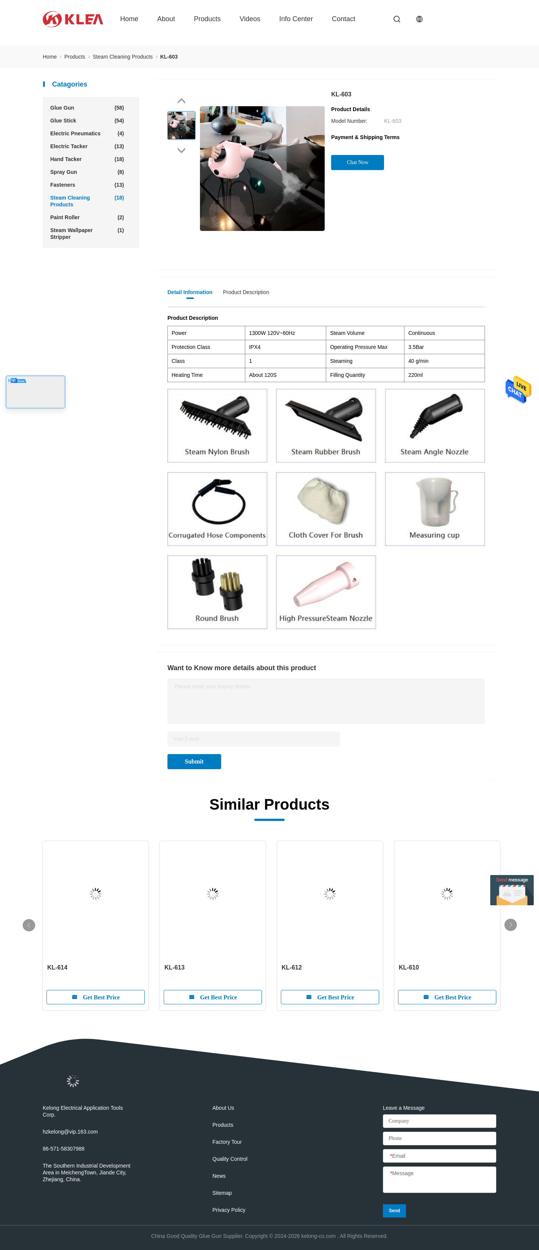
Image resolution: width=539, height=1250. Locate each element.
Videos (250, 19)
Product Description (246, 292)
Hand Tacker (87, 159)
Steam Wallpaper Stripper (87, 233)
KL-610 (409, 967)
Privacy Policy (228, 1210)
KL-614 (57, 967)
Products (207, 19)
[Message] (439, 1180)
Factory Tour (227, 1142)
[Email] (439, 1156)
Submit (194, 761)
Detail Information (189, 292)
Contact (343, 19)
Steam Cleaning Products (87, 201)
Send (394, 1210)
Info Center (296, 19)
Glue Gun (87, 107)
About (166, 19)
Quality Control (230, 1159)
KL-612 (292, 967)
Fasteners (87, 184)
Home (129, 19)
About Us (223, 1108)
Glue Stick (87, 120)
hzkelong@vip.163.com (70, 1132)
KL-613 (174, 967)
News (219, 1176)
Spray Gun (87, 172)
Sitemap (222, 1193)
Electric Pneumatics (87, 133)
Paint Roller (87, 217)
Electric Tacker (87, 146)
